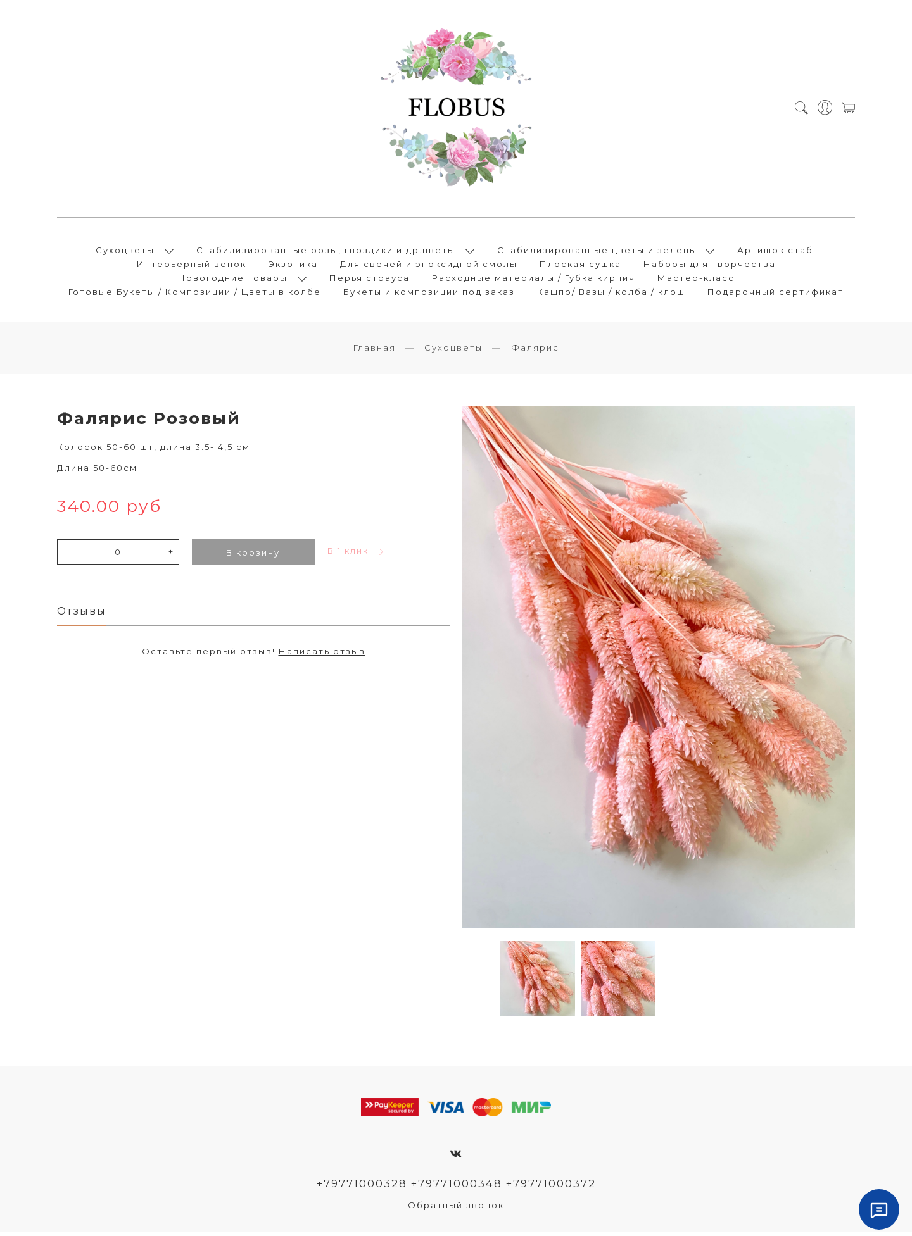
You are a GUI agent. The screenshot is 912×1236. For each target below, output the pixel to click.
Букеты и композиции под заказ (429, 294)
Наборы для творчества (709, 266)
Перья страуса (369, 280)
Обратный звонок (456, 1209)
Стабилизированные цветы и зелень (596, 252)
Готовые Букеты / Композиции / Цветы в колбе (194, 294)
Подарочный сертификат (775, 294)
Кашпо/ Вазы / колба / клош (611, 294)
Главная (374, 351)
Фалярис (535, 351)
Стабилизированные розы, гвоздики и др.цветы (325, 252)
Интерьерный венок (191, 266)
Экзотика (293, 266)
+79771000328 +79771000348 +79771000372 (456, 1187)
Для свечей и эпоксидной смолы (428, 266)
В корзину (253, 556)
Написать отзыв (322, 656)
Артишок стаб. (776, 252)
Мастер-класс (696, 280)
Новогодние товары (233, 280)
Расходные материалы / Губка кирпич (533, 280)
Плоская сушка (580, 266)
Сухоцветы (125, 252)
